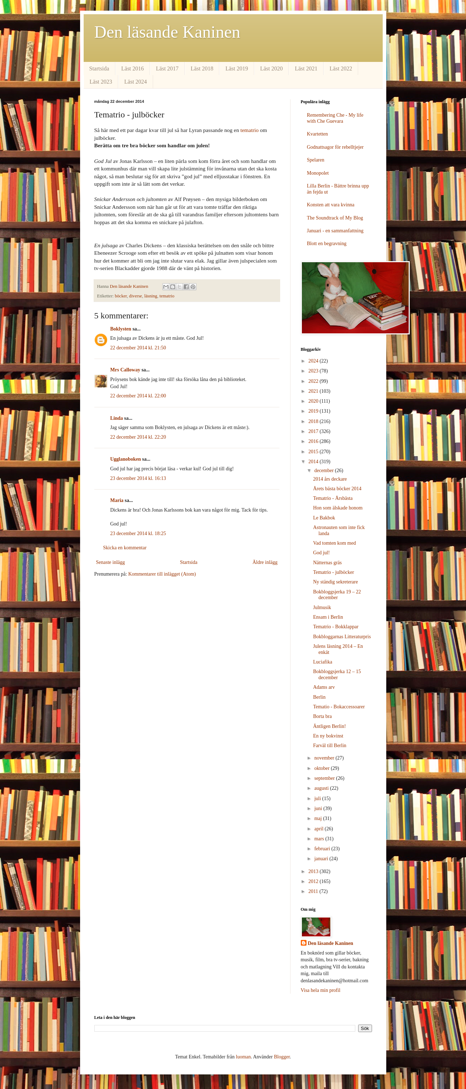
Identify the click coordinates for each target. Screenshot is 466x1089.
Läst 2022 (341, 68)
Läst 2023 (101, 82)
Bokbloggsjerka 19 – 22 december (337, 595)
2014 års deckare (330, 479)
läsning (150, 296)
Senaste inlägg (110, 562)
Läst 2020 (271, 68)
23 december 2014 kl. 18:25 (138, 533)
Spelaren (315, 160)
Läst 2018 (202, 68)
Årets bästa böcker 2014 (337, 488)
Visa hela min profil (321, 990)
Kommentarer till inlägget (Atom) (162, 574)
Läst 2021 (306, 68)
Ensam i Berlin (328, 617)
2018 (314, 421)
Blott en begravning (326, 243)
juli (318, 798)
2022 (314, 381)
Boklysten (120, 329)
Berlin (319, 697)
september (325, 778)
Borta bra (322, 716)
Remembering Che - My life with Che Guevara (335, 118)
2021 (314, 391)
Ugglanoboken (125, 459)
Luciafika (322, 662)
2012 (314, 881)
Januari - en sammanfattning (335, 230)
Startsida (99, 68)
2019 (314, 411)
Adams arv (324, 687)
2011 (313, 891)
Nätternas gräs (327, 562)
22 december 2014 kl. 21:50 (138, 347)
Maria (117, 500)
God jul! (321, 552)
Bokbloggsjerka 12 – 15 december (337, 674)
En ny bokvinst (328, 736)
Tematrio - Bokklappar (335, 626)
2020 (314, 401)
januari (321, 858)
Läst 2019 (236, 68)
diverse (135, 296)
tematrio (249, 130)
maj (318, 818)
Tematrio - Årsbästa (332, 498)
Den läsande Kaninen (167, 31)
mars (319, 838)
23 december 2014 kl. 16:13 (138, 478)
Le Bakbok (324, 517)
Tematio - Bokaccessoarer (339, 706)
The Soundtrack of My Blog (335, 218)
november (324, 758)
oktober (322, 768)
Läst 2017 (167, 68)
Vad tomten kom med (334, 543)
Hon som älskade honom (337, 508)
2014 (314, 461)
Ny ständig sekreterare (335, 582)
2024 (314, 361)
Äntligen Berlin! (329, 726)
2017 (314, 431)
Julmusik (322, 607)
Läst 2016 (132, 68)
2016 (314, 441)
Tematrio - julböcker (333, 572)
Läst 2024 (135, 82)
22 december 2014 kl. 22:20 (138, 437)
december (324, 470)
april (319, 828)
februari (322, 848)
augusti (322, 788)
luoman (243, 1056)
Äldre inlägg (264, 562)
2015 (314, 451)
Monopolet (318, 173)
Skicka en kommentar (125, 547)
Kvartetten (317, 134)
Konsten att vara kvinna (330, 204)
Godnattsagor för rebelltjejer (335, 147)
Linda (116, 418)
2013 (314, 871)
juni (318, 808)
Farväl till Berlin (329, 745)
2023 (314, 371)
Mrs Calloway (125, 369)
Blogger (281, 1056)
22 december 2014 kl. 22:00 (138, 395)
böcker (121, 296)
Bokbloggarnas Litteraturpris (342, 636)
